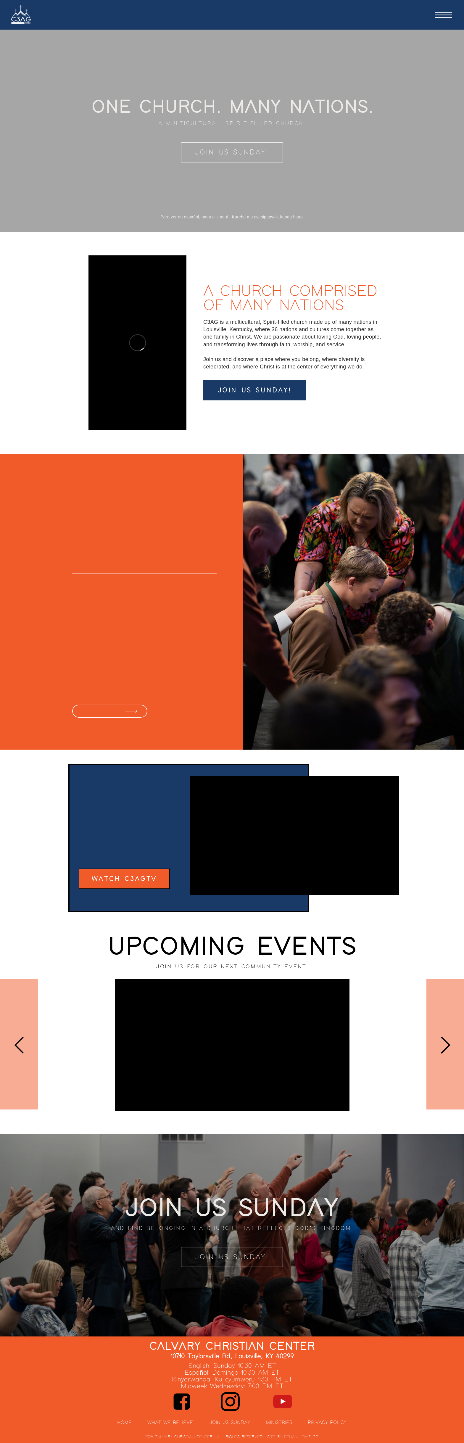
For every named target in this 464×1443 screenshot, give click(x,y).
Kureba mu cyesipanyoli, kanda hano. (268, 217)
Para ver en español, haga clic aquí (194, 217)
